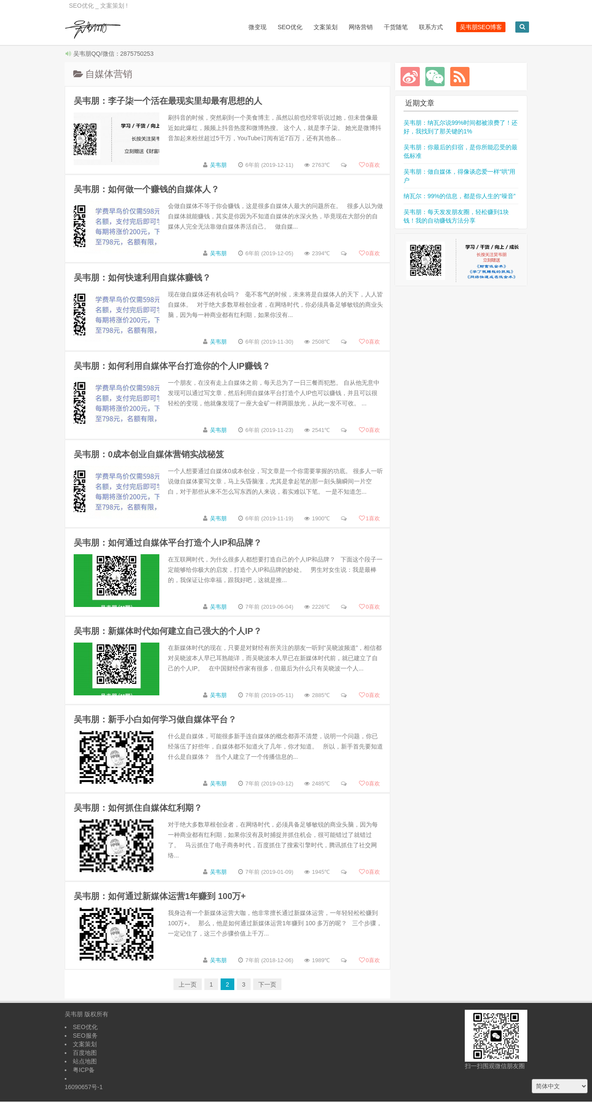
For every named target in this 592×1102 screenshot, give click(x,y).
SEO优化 (284, 27)
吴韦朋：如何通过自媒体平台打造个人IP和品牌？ (168, 543)
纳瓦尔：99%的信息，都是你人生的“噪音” (459, 196)
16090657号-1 (84, 1087)
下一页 (267, 984)
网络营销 (354, 27)
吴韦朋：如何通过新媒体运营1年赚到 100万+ (160, 896)
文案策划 (319, 27)
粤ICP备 (84, 1070)
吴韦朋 (218, 165)
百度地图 (85, 1053)
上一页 (188, 984)
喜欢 (369, 165)
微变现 (251, 27)
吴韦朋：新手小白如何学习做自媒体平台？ (155, 720)
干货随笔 (389, 27)
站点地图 (85, 1061)
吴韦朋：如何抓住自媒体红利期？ (138, 808)
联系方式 (425, 27)
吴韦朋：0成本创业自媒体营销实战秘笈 (149, 454)
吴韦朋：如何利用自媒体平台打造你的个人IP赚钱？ (172, 366)
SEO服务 (85, 1036)
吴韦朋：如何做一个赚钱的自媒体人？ (146, 189)
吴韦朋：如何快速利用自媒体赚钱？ (142, 278)
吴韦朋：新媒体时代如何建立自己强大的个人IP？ (168, 631)
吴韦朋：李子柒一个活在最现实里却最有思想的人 (168, 101)
